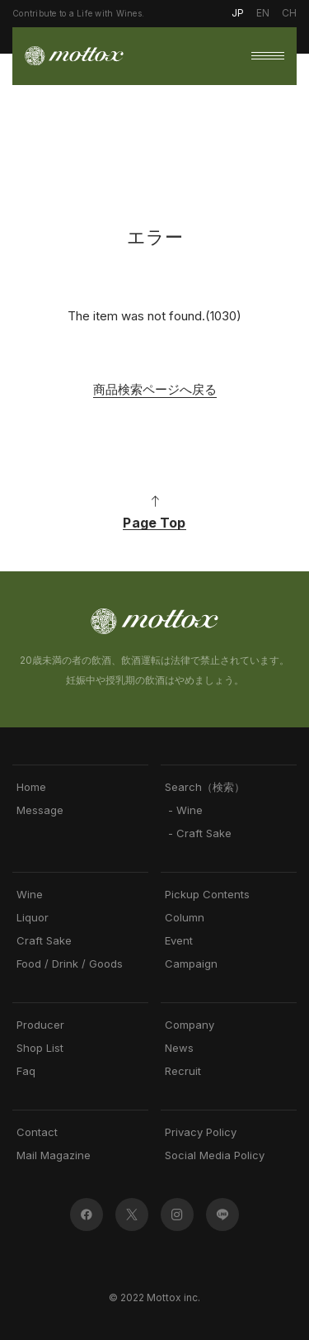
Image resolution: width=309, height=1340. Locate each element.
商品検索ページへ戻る (155, 389)
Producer (40, 1025)
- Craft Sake (198, 833)
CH (289, 13)
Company (189, 1025)
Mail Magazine (53, 1155)
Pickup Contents (207, 894)
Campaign (191, 964)
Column (184, 917)
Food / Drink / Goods (69, 964)
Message (39, 810)
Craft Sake (44, 940)
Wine (29, 894)
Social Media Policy (215, 1155)
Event (179, 940)
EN (262, 13)
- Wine (184, 810)
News (179, 1048)
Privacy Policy (200, 1132)
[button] (267, 56)
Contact (37, 1132)
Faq (25, 1071)
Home (31, 787)
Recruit (183, 1071)
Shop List (39, 1048)
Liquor (32, 917)
